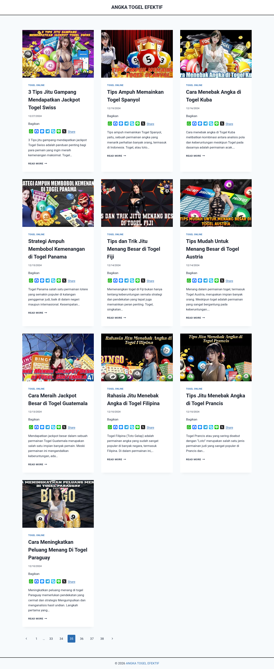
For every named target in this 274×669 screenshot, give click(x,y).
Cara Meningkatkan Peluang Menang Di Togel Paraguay (57, 550)
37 (92, 639)
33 (51, 639)
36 (81, 639)
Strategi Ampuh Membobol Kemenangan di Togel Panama (56, 249)
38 (102, 639)
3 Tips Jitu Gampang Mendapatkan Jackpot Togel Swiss (54, 100)
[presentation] (58, 54)
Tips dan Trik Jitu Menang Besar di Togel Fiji (133, 249)
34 (61, 639)
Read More (37, 163)
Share (71, 132)
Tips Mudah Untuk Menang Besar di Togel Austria (212, 249)
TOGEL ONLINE (36, 85)
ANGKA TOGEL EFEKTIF (142, 663)
